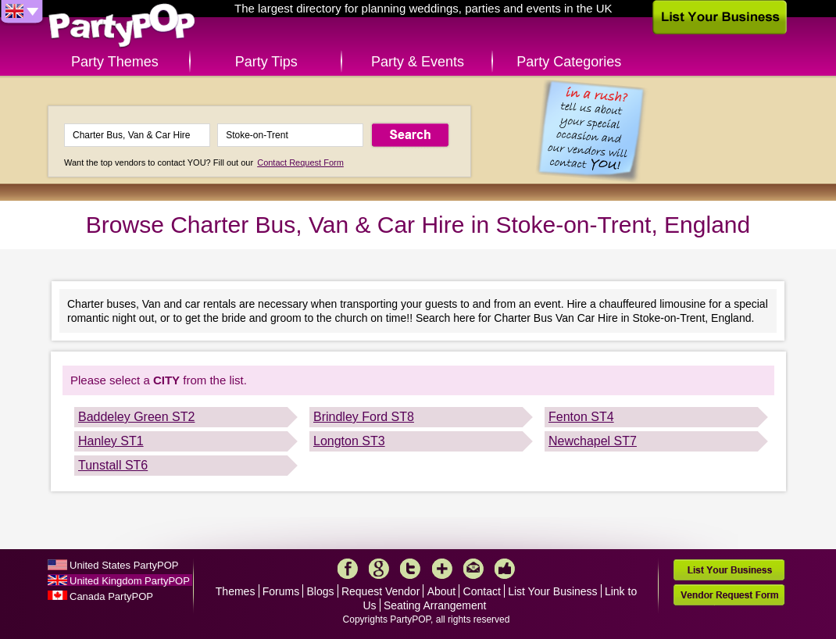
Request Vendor (380, 591)
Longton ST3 (349, 441)
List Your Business (552, 591)
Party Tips (266, 62)
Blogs (320, 591)
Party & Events (417, 62)
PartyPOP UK (122, 26)
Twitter (410, 569)
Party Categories (568, 62)
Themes (235, 591)
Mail (473, 569)
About (441, 591)
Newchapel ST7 (592, 441)
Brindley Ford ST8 (363, 416)
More (442, 569)
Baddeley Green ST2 (136, 416)
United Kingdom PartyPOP (130, 581)
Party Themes (115, 62)
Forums (281, 591)
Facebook (348, 569)
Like (505, 569)
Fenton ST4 (581, 416)
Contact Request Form (300, 162)
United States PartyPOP (124, 565)
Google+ (379, 569)
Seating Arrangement (435, 605)
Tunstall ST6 (113, 465)
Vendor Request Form (729, 595)
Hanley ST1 (111, 441)
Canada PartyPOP (111, 596)
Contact (482, 591)
